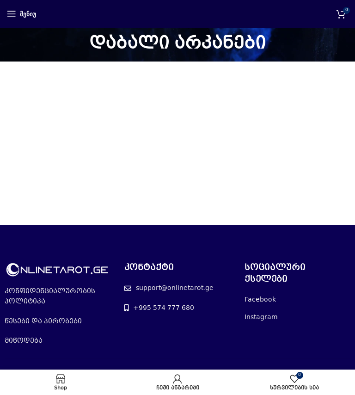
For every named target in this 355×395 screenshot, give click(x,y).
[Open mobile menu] (21, 14)
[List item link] (57, 296)
